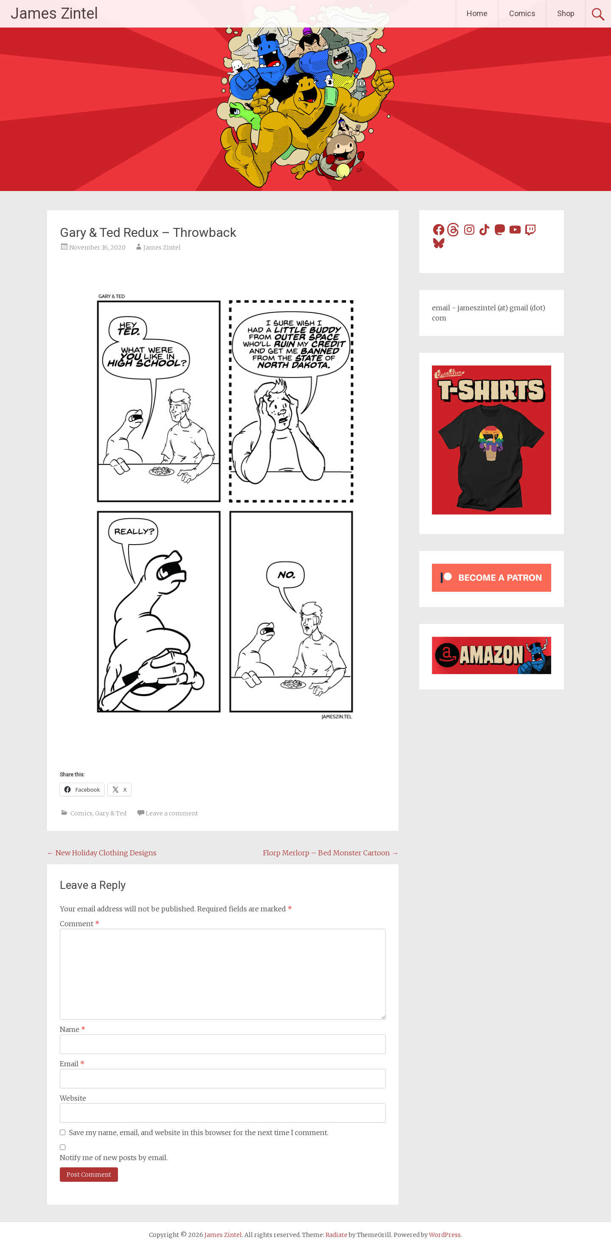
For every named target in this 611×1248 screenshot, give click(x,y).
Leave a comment (172, 813)
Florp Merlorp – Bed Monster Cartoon (330, 853)
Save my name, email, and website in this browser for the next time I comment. (198, 1132)
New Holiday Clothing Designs (102, 853)
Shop (566, 13)
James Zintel (54, 13)
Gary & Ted (110, 813)
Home (477, 13)
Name (72, 1029)
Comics (522, 13)
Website (73, 1098)
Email (72, 1064)
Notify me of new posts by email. (114, 1157)
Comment (79, 923)
